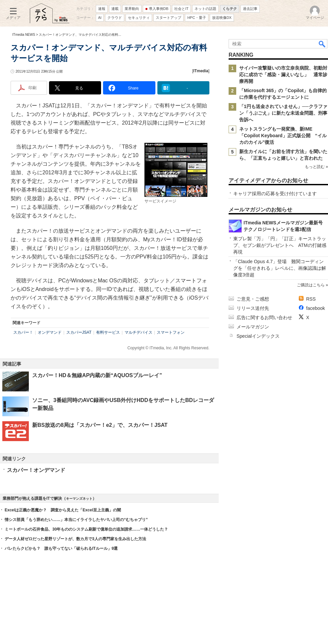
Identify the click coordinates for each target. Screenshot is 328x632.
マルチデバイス (138, 332)
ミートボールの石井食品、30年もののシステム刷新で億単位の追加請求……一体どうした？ (86, 529)
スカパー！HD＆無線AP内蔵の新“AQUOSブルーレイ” (97, 375)
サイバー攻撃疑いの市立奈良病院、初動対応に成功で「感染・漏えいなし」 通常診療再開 (283, 74)
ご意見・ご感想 (253, 299)
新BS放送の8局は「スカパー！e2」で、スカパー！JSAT (100, 425)
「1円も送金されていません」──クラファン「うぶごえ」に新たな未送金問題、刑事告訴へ (283, 113)
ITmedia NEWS (23, 34)
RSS (311, 299)
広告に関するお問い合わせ (264, 317)
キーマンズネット (79, 498)
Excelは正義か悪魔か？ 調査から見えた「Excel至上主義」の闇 (63, 510)
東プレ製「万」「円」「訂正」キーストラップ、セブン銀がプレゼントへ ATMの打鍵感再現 (279, 245)
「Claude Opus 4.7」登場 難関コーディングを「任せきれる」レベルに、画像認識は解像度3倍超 (279, 268)
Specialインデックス (258, 336)
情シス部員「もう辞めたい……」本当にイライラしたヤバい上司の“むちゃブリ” (76, 519)
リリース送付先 (253, 308)
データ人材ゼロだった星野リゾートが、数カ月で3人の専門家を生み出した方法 (75, 539)
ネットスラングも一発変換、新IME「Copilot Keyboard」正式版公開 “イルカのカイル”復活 (283, 135)
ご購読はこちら (311, 285)
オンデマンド (50, 332)
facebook (315, 308)
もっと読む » (316, 166)
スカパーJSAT (78, 332)
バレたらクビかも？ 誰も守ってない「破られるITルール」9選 (61, 548)
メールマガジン (253, 326)
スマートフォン (171, 332)
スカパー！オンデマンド (36, 470)
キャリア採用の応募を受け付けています (275, 193)
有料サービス (108, 332)
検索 (322, 43)
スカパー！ (23, 332)
